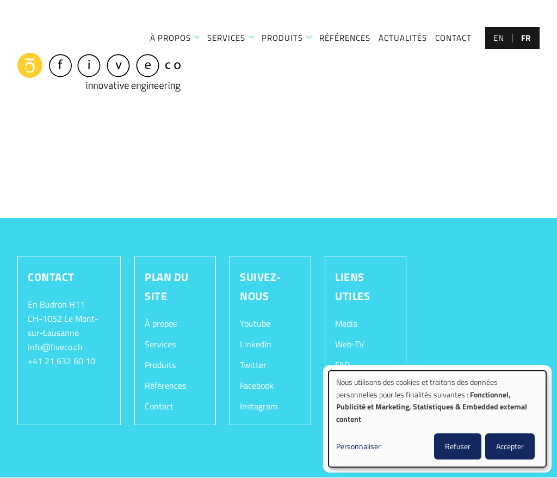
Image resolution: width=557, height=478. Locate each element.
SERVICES (226, 38)
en (498, 38)
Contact (159, 406)
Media (346, 323)
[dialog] (437, 419)
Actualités (403, 38)
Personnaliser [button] (358, 446)
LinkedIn (255, 344)
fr (526, 38)
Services (160, 344)
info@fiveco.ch (55, 346)
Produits (282, 38)
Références (165, 385)
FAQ (342, 364)
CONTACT (453, 38)
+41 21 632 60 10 (61, 360)
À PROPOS (170, 38)
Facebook (257, 385)
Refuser (458, 446)
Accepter (510, 446)
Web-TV (349, 344)
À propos (161, 323)
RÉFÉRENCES (344, 38)
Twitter (253, 364)
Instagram (258, 406)
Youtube (255, 323)
